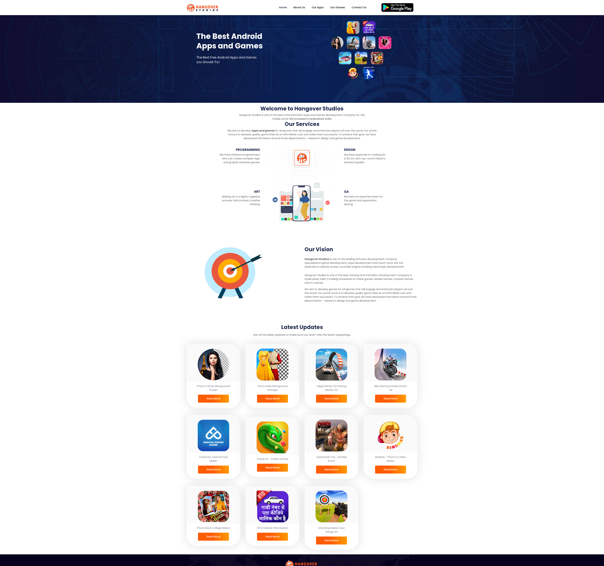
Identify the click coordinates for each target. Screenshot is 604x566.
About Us (299, 7)
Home (283, 7)
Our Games (337, 7)
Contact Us (359, 7)
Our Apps (318, 7)
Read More (213, 398)
